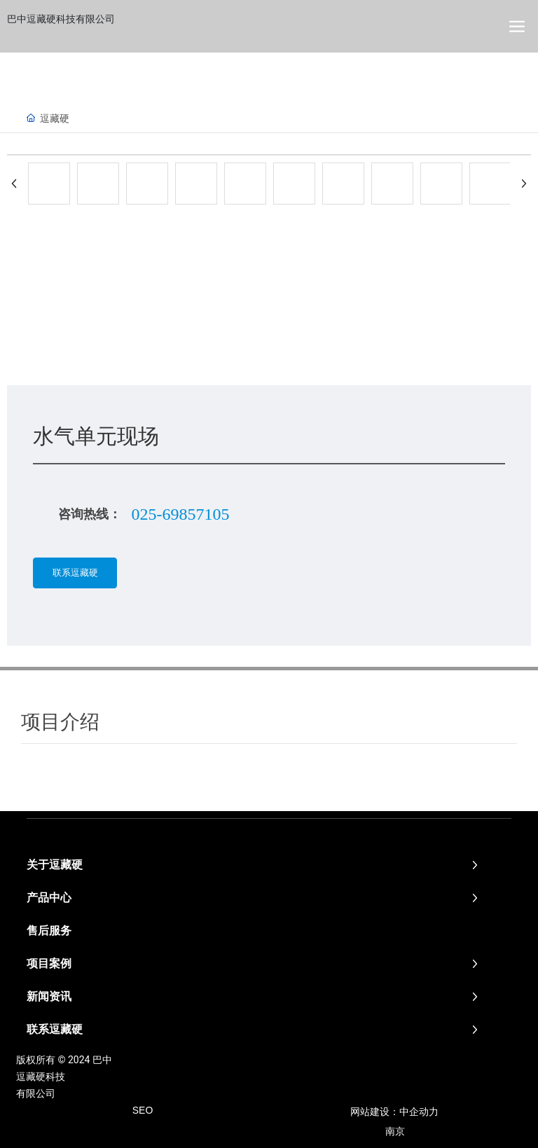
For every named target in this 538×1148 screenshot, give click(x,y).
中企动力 (419, 1111)
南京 (395, 1131)
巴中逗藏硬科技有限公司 (61, 19)
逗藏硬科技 (40, 1076)
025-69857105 (180, 514)
